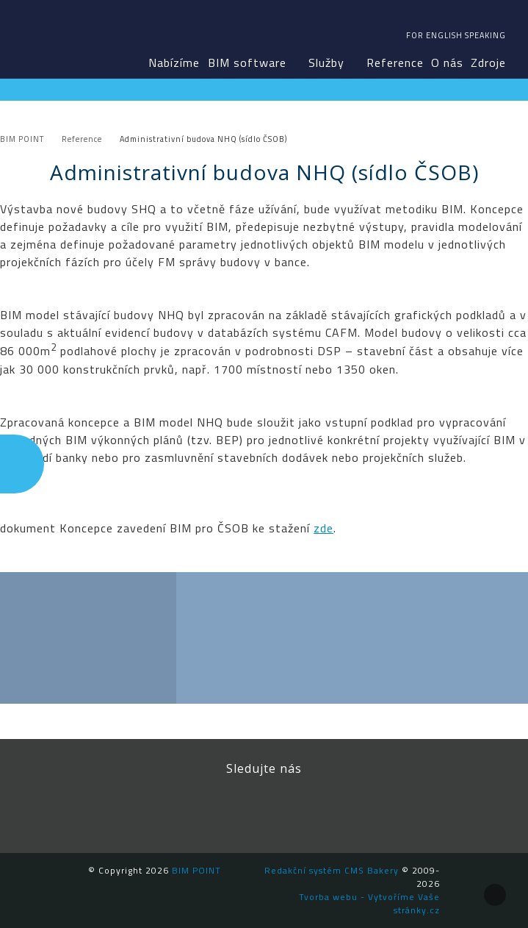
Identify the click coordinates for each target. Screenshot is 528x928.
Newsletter (363, 809)
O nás (447, 62)
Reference (395, 62)
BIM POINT (51, 36)
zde (323, 528)
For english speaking (456, 35)
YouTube (297, 809)
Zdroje (488, 62)
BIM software (247, 62)
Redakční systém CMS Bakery (331, 870)
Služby (326, 62)
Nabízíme (174, 62)
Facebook (164, 809)
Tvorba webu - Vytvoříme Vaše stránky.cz (369, 903)
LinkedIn (231, 809)
